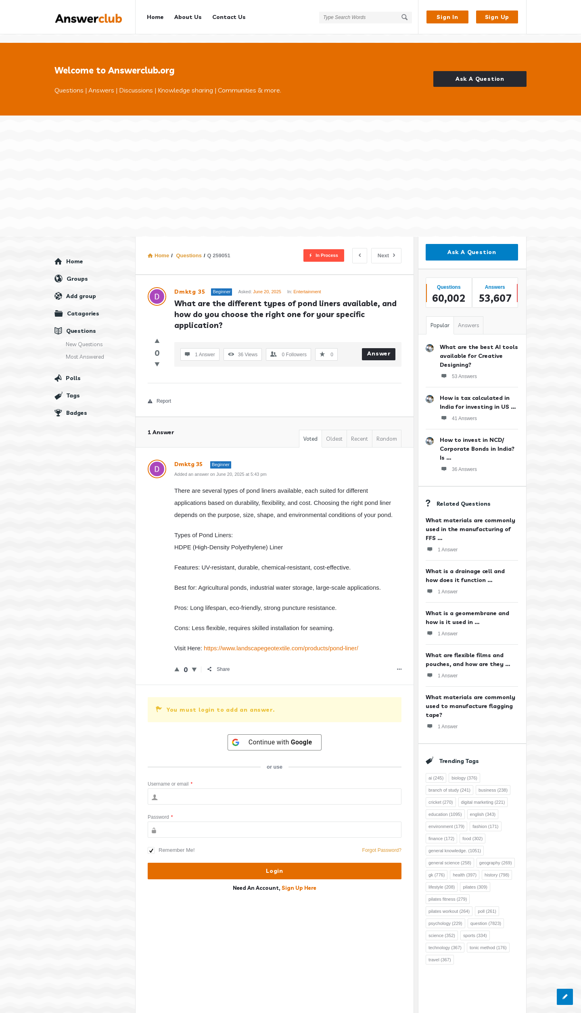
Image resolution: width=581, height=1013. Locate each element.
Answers (468, 316)
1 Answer (442, 541)
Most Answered (85, 348)
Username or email (170, 775)
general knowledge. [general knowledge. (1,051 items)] (454, 842)
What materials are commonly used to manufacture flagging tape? (470, 697)
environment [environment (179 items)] (446, 817)
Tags (73, 387)
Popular (440, 316)
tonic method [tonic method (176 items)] (488, 939)
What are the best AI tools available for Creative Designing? (479, 347)
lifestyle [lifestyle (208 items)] (441, 878)
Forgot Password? (381, 842)
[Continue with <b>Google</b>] (275, 734)
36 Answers (458, 460)
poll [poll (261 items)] (487, 902)
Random (386, 430)
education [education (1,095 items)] (445, 805)
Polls (73, 369)
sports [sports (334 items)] (475, 927)
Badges (76, 404)
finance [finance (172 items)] (441, 830)
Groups (77, 270)
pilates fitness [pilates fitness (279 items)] (447, 890)
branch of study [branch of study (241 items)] (449, 781)
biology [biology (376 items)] (464, 769)
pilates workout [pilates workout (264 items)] (449, 902)
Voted (310, 430)
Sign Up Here (299, 879)
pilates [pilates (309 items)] (475, 878)
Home (155, 17)
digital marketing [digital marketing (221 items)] (483, 793)
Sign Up (497, 17)
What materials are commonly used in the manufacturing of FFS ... (470, 520)
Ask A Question (480, 70)
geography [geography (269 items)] (495, 854)
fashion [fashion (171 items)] (485, 817)
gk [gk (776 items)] (436, 866)
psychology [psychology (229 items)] (445, 914)
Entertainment (307, 283)
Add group (81, 287)
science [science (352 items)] (441, 927)
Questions (81, 322)
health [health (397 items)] (465, 866)
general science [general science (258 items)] (449, 854)
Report (159, 392)
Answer (379, 345)
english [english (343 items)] (483, 805)
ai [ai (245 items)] (435, 769)
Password (160, 808)
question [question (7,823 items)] (485, 914)
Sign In (447, 17)
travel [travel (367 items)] (439, 951)
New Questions (84, 335)
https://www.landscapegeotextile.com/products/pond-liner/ (281, 639)
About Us (188, 17)
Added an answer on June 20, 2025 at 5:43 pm (220, 465)
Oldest (334, 430)
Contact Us (229, 17)
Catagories (83, 305)
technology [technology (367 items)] (445, 939)
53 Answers (458, 367)
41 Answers (458, 409)
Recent (359, 430)
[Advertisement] (290, 167)
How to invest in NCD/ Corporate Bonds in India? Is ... (477, 440)
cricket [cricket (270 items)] (440, 793)
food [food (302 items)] (472, 830)
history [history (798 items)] (497, 866)
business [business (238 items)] (493, 781)
